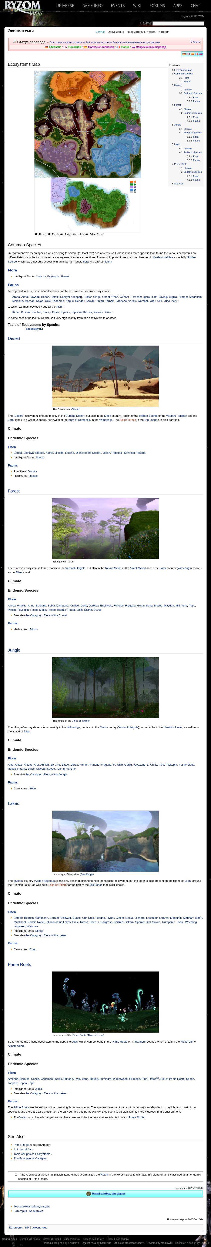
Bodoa (18, 452)
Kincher (36, 312)
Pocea (12, 609)
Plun (144, 1079)
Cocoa (35, 1079)
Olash (106, 452)
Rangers (140, 1041)
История (163, 31)
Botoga (39, 452)
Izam (154, 296)
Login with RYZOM (192, 16)
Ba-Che (55, 764)
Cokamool (47, 1079)
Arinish (44, 764)
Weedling (191, 922)
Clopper (76, 296)
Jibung (94, 1079)
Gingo (97, 296)
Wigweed (19, 926)
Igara (146, 296)
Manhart (188, 917)
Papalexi (117, 452)
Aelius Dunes (128, 419)
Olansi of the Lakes (59, 922)
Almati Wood (138, 568)
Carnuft (54, 917)
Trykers (18, 880)
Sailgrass (106, 922)
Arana (16, 296)
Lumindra (105, 1079)
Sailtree (118, 922)
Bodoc (45, 296)
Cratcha (41, 276)
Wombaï (143, 300)
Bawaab (35, 296)
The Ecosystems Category (30, 1158)
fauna (108, 261)
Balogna (41, 605)
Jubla (38, 1088)
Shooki (40, 457)
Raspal (33, 475)
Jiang (85, 1079)
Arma (24, 296)
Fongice (119, 605)
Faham (84, 764)
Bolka (51, 605)
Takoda (140, 452)
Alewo (19, 764)
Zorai (163, 568)
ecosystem (31, 727)
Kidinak (25, 312)
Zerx (174, 300)
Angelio (21, 605)
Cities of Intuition (81, 720)
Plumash (134, 1079)
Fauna (13, 285)
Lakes (13, 803)
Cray (32, 949)
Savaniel (129, 452)
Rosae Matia (38, 609)
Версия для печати (93, 1239)
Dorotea (94, 605)
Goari (114, 296)
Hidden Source (148, 415)
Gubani (124, 296)
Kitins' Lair (187, 1041)
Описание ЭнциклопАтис (96, 1242)
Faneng (95, 764)
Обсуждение (116, 31)
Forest (14, 491)
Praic (75, 922)
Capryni (65, 296)
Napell (41, 922)
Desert (14, 338)
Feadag (100, 917)
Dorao (74, 764)
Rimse (84, 922)
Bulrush (29, 917)
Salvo (31, 768)
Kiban (16, 312)
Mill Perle (181, 605)
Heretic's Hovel (173, 727)
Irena (149, 605)
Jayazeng (139, 764)
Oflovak (75, 409)
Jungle (14, 650)
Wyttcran (32, 926)
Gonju (141, 605)
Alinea (12, 605)
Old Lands (150, 419)
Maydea (169, 605)
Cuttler (87, 296)
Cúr (84, 917)
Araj (36, 764)
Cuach (77, 917)
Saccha (94, 922)
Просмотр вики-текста (141, 31)
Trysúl (180, 922)
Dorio (83, 605)
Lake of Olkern (57, 884)
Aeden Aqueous (45, 880)
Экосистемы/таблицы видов (32, 1206)
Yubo (167, 300)
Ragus (70, 300)
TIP (27, 1227)
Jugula (173, 296)
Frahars (32, 471)
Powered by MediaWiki (160, 1242)
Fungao (68, 1079)
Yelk (159, 300)
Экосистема (39, 1227)
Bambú (18, 917)
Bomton (24, 1079)
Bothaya (28, 452)
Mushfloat (20, 922)
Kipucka (77, 312)
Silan (19, 572)
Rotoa (71, 609)
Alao (10, 764)
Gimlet (120, 917)
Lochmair (152, 917)
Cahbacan (41, 917)
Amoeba (13, 1079)
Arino (31, 605)
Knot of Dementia (79, 419)
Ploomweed (120, 1079)
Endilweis (106, 605)
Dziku (58, 1079)
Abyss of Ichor (95, 1035)
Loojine (69, 452)
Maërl (198, 917)
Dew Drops (87, 874)
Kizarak (98, 312)
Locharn (139, 917)
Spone (190, 1079)
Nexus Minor (113, 568)
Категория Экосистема (28, 1211)
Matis (107, 415)
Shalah (90, 300)
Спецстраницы (72, 1239)
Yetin (33, 788)
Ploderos (58, 300)
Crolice (74, 605)
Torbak (109, 300)
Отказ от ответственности (129, 1242)
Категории (15, 1227)
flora (86, 261)
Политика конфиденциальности (60, 1242)
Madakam (195, 296)
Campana (62, 605)
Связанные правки (30, 1239)
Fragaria (130, 605)
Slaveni (64, 276)
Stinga (39, 930)
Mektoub (17, 300)
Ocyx (48, 300)
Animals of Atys (23, 1149)
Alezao (28, 764)
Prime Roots (19, 964)
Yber (152, 300)
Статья (100, 31)
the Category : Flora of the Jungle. (47, 774)
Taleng (60, 768)
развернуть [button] (34, 328)
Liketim (59, 452)
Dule (91, 917)
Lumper (183, 296)
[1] (157, 1078)
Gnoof (106, 296)
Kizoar (108, 312)
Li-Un (150, 764)
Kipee (55, 312)
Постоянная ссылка (117, 1239)
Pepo (192, 605)
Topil (31, 1083)
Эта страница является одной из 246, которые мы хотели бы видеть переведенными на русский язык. (105, 42)
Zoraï (11, 419)
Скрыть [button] (195, 41)
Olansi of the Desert (88, 452)
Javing (163, 296)
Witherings (106, 419)
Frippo (33, 629)
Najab (39, 300)
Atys (75, 1041)
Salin (79, 609)
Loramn (164, 917)
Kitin (59, 306)
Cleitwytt (65, 917)
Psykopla (53, 276)
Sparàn (139, 922)
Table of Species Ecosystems (32, 1154)
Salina (88, 609)
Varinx (132, 300)
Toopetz (13, 1083)
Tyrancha (121, 300)
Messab (29, 300)
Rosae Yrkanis (57, 609)
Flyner (110, 917)
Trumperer (168, 922)
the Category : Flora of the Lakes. (46, 935)
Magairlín (176, 917)
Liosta (129, 917)
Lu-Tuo (159, 764)
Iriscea (158, 605)
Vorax (23, 1117)
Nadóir (31, 922)
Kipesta (65, 312)
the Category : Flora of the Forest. (47, 615)
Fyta (77, 1079)
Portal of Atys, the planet (108, 1193)
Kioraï (49, 452)
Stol (148, 922)
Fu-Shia (118, 764)
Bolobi (55, 296)
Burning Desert (75, 415)
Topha (23, 1083)
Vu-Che (71, 768)
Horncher (136, 296)
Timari (100, 300)
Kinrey (46, 312)
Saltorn (129, 922)
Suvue (97, 609)
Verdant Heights (163, 257)
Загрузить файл (52, 1239)
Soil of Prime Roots (173, 1079)
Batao (65, 764)
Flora (12, 270)
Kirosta (87, 312)
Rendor (79, 300)
